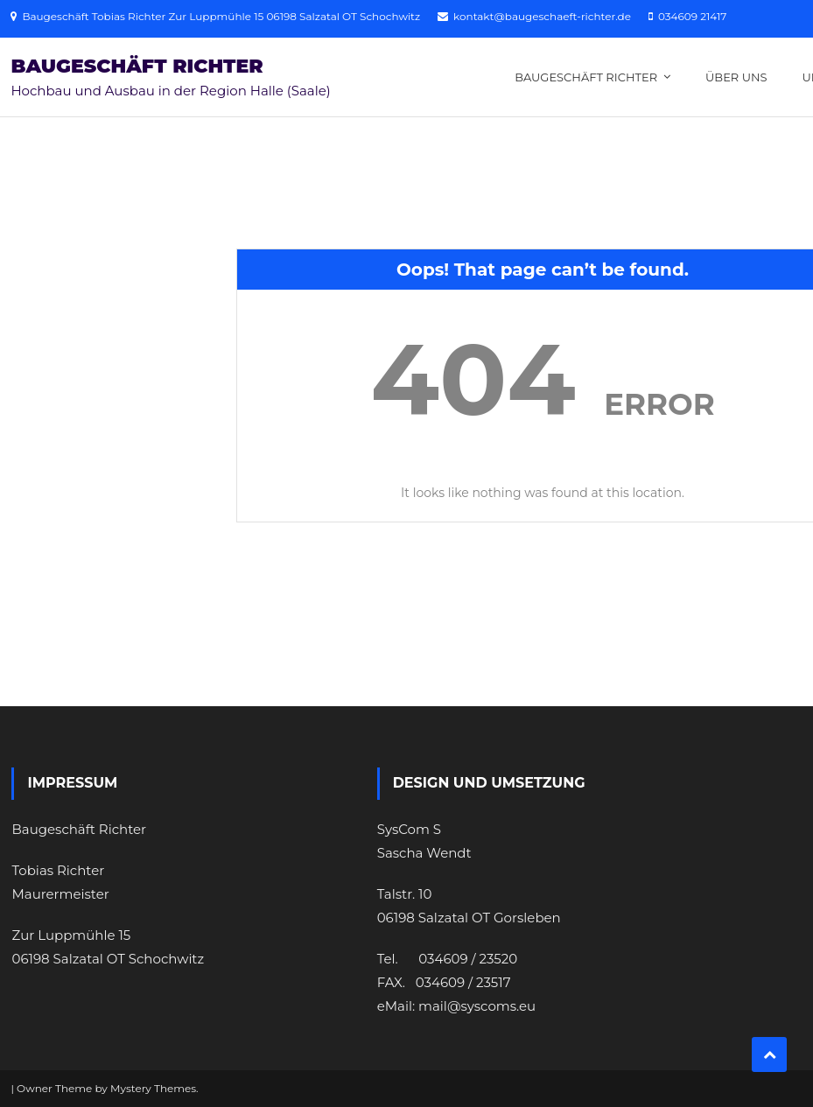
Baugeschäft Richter (137, 66)
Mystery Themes (153, 1088)
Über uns (736, 77)
